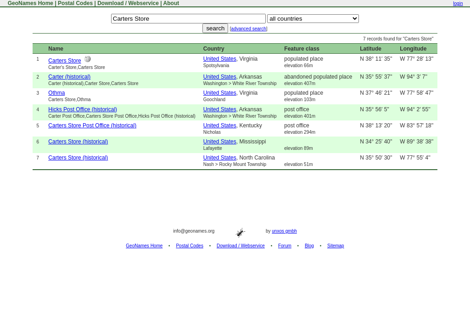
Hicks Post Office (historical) (82, 109)
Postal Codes (75, 3)
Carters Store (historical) (78, 141)
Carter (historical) (69, 77)
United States (219, 59)
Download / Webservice (128, 3)
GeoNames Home (29, 3)
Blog (309, 245)
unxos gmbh (284, 231)
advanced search (248, 28)
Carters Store (64, 60)
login (458, 3)
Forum (284, 245)
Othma (56, 93)
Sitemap (335, 245)
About (171, 3)
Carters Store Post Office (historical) (92, 125)
